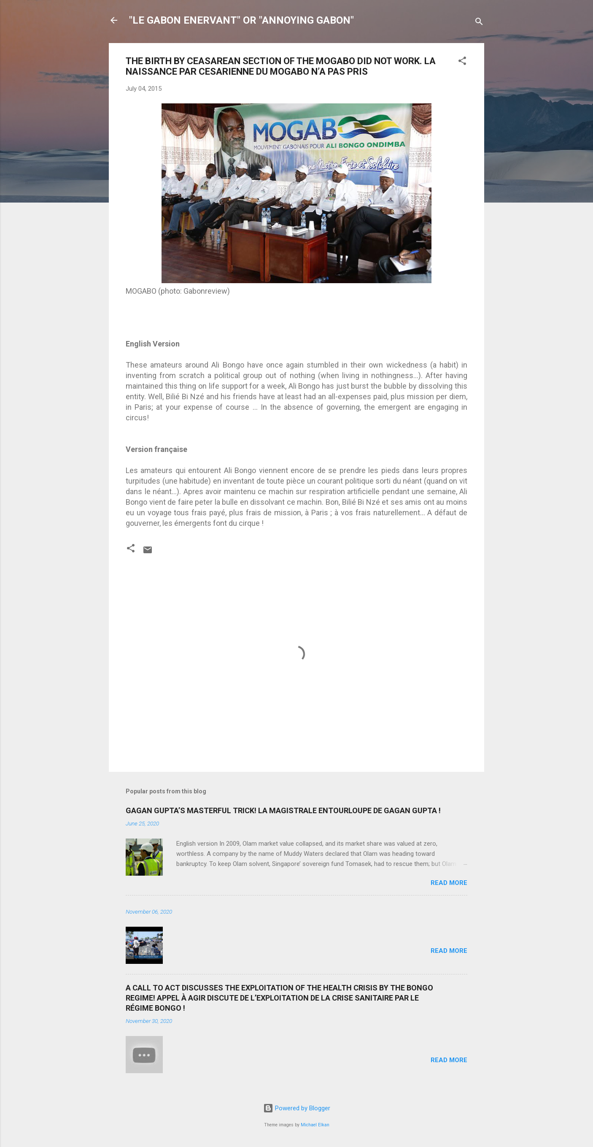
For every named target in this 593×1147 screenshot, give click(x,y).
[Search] (479, 23)
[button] (462, 62)
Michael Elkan (315, 1125)
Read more (449, 883)
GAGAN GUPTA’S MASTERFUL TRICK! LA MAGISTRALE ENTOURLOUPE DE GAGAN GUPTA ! (283, 810)
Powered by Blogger (296, 1108)
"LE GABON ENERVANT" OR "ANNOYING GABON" (241, 20)
